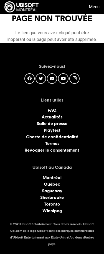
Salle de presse (52, 123)
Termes (52, 143)
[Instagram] (74, 78)
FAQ (52, 110)
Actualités (52, 117)
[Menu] (90, 7)
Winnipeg (52, 210)
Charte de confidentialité (52, 136)
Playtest (52, 130)
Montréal (52, 177)
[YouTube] (63, 78)
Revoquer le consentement (52, 150)
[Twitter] (40, 78)
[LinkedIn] (52, 78)
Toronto (52, 204)
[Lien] (21, 6)
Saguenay (52, 190)
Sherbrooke (52, 197)
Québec (52, 184)
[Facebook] (29, 78)
